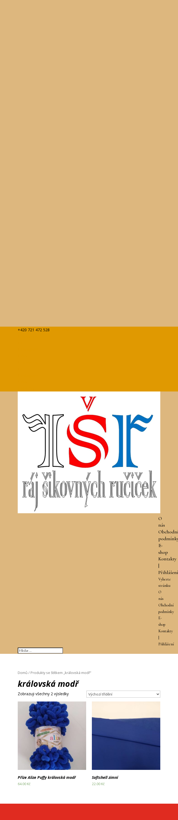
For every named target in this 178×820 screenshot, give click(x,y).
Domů (23, 672)
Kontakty (167, 559)
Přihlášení (166, 644)
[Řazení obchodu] (123, 694)
